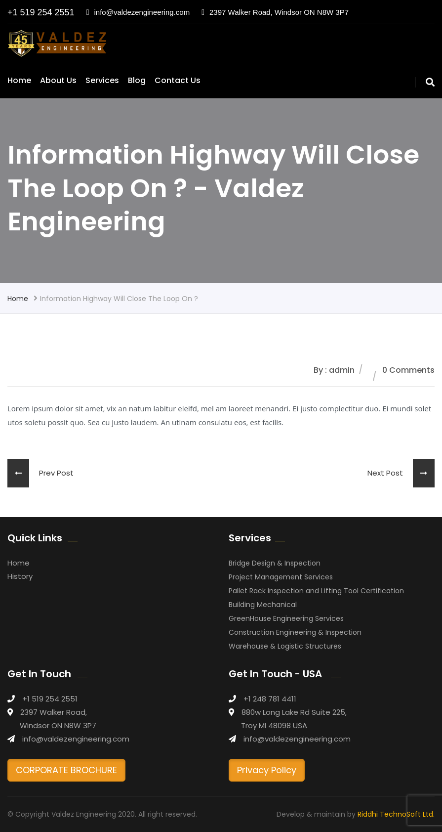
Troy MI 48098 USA (274, 725)
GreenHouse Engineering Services (286, 618)
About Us (58, 80)
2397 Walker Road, (53, 712)
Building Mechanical (263, 605)
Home (19, 80)
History (20, 576)
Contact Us (178, 80)
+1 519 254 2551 (41, 12)
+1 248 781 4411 (269, 699)
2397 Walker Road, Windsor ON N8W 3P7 (275, 12)
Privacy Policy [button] (266, 770)
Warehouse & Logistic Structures (285, 646)
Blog (137, 80)
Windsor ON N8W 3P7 (58, 725)
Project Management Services (281, 577)
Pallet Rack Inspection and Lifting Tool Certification (316, 591)
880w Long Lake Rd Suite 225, (294, 712)
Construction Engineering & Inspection (295, 632)
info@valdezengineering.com (138, 12)
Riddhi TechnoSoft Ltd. (396, 814)
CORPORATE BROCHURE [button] (66, 770)
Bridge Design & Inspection (275, 563)
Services (102, 80)
